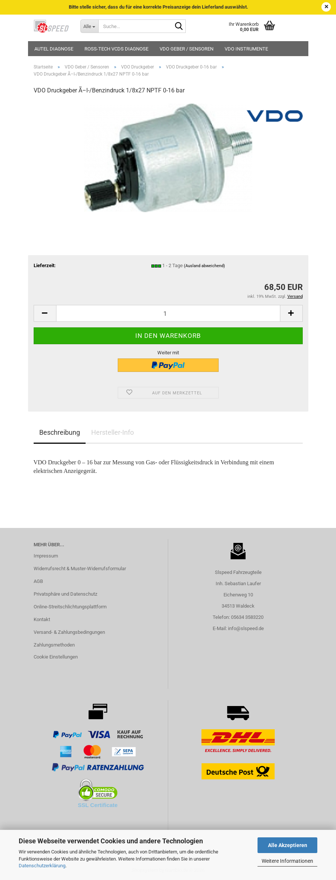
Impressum (46, 556)
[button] (45, 313)
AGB (38, 581)
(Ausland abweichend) (204, 265)
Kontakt (42, 619)
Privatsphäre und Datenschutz (65, 594)
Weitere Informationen (287, 861)
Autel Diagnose (53, 49)
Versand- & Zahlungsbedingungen (69, 632)
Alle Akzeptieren (287, 845)
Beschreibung (59, 432)
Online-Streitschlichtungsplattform (70, 606)
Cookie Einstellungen (56, 657)
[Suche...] (89, 26)
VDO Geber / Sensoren (186, 49)
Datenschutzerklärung (42, 865)
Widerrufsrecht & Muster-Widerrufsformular (80, 568)
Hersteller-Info (112, 432)
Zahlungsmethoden (54, 645)
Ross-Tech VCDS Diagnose (116, 49)
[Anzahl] (168, 313)
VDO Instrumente (246, 49)
